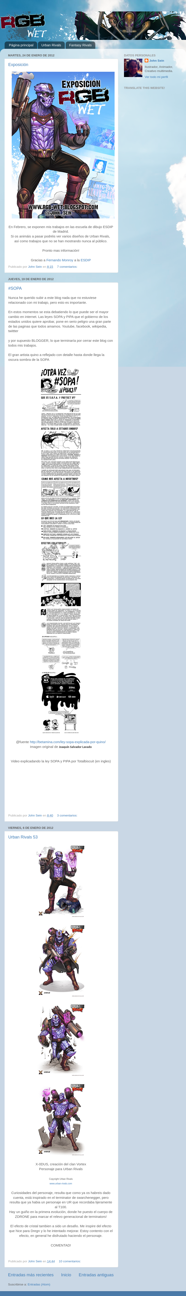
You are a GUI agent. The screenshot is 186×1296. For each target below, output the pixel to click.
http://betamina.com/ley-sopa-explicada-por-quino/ (68, 742)
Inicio (66, 1274)
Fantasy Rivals (80, 45)
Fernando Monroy (59, 260)
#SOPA (15, 288)
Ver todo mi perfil (156, 77)
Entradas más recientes (31, 1274)
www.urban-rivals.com (61, 1183)
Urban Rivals (51, 45)
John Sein (156, 60)
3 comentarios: (67, 815)
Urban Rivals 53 (23, 837)
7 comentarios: (67, 266)
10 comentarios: (70, 1261)
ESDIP (86, 260)
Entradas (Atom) (39, 1284)
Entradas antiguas (96, 1274)
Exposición (18, 64)
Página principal (21, 45)
